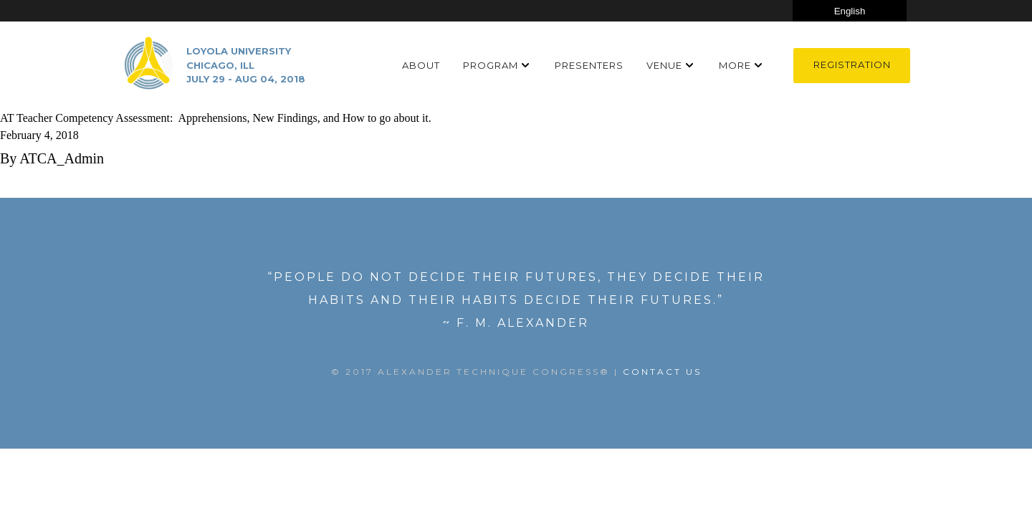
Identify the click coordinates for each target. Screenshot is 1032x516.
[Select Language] (850, 11)
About (421, 65)
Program (490, 65)
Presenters (589, 65)
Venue (664, 65)
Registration (852, 64)
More (735, 65)
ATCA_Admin (61, 158)
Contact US (662, 371)
